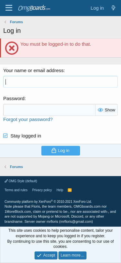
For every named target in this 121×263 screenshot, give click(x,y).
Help (59, 190)
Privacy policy (42, 190)
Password (14, 98)
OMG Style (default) (21, 181)
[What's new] (113, 8)
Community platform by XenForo (48, 201)
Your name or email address (33, 70)
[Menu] (8, 8)
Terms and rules (16, 190)
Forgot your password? (28, 119)
